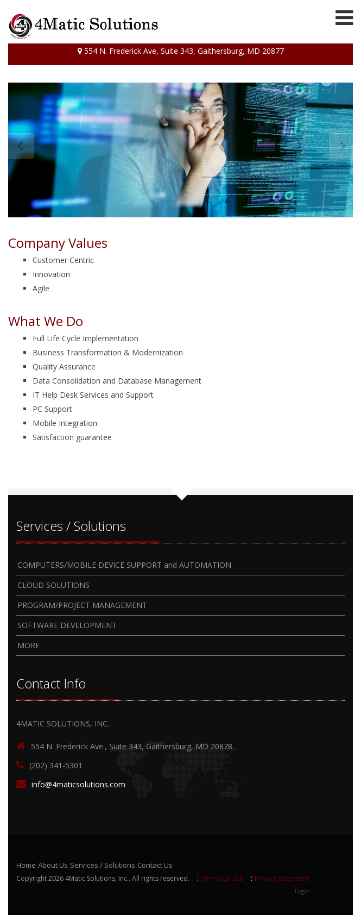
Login (302, 891)
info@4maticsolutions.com (78, 784)
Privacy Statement (282, 878)
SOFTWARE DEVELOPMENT (67, 625)
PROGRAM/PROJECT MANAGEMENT (82, 605)
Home (26, 865)
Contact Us (155, 865)
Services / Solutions (102, 865)
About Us (53, 865)
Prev (20, 147)
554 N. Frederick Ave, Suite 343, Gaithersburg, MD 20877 (181, 51)
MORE (28, 645)
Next (341, 147)
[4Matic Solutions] (84, 26)
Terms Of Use (222, 878)
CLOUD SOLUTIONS (53, 585)
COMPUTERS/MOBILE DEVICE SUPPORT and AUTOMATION (124, 565)
